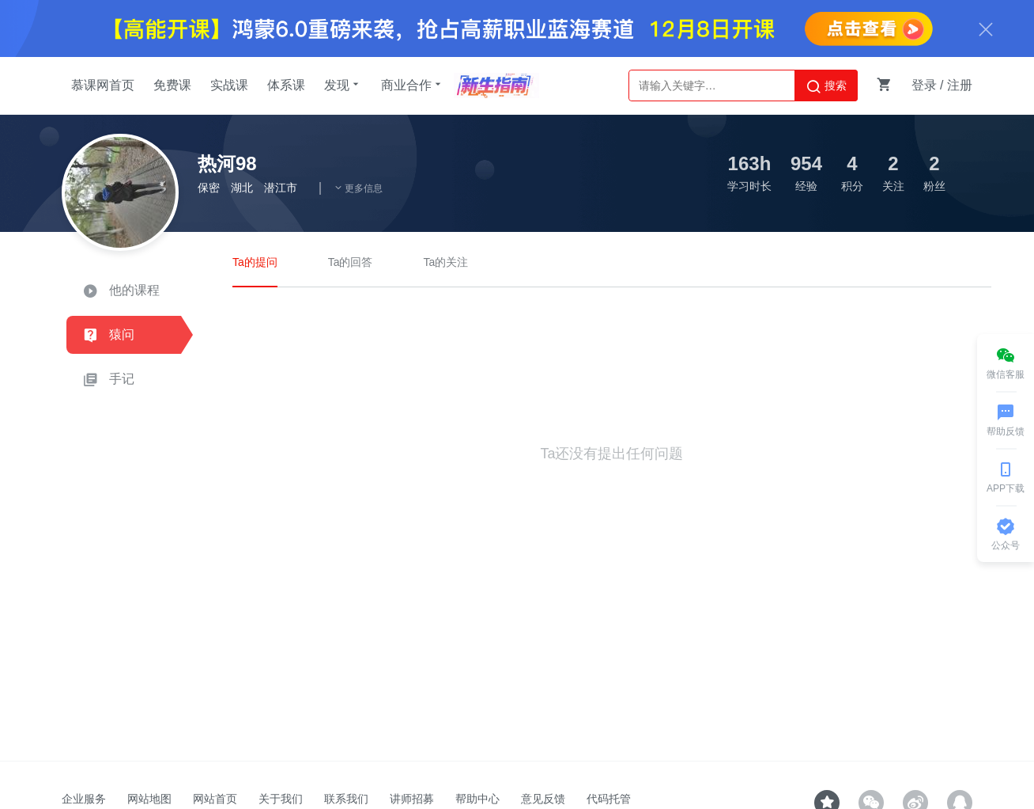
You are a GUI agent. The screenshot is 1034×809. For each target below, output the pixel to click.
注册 (959, 85)
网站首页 (215, 798)
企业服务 (84, 798)
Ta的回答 (350, 262)
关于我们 (280, 798)
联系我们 (346, 798)
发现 (343, 85)
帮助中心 (477, 798)
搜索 (826, 86)
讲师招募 (412, 798)
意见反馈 (543, 798)
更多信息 (358, 188)
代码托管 (609, 798)
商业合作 (412, 85)
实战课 (229, 85)
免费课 (172, 85)
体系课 (286, 85)
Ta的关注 (445, 262)
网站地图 (149, 798)
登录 (924, 85)
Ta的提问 (254, 262)
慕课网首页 (102, 85)
